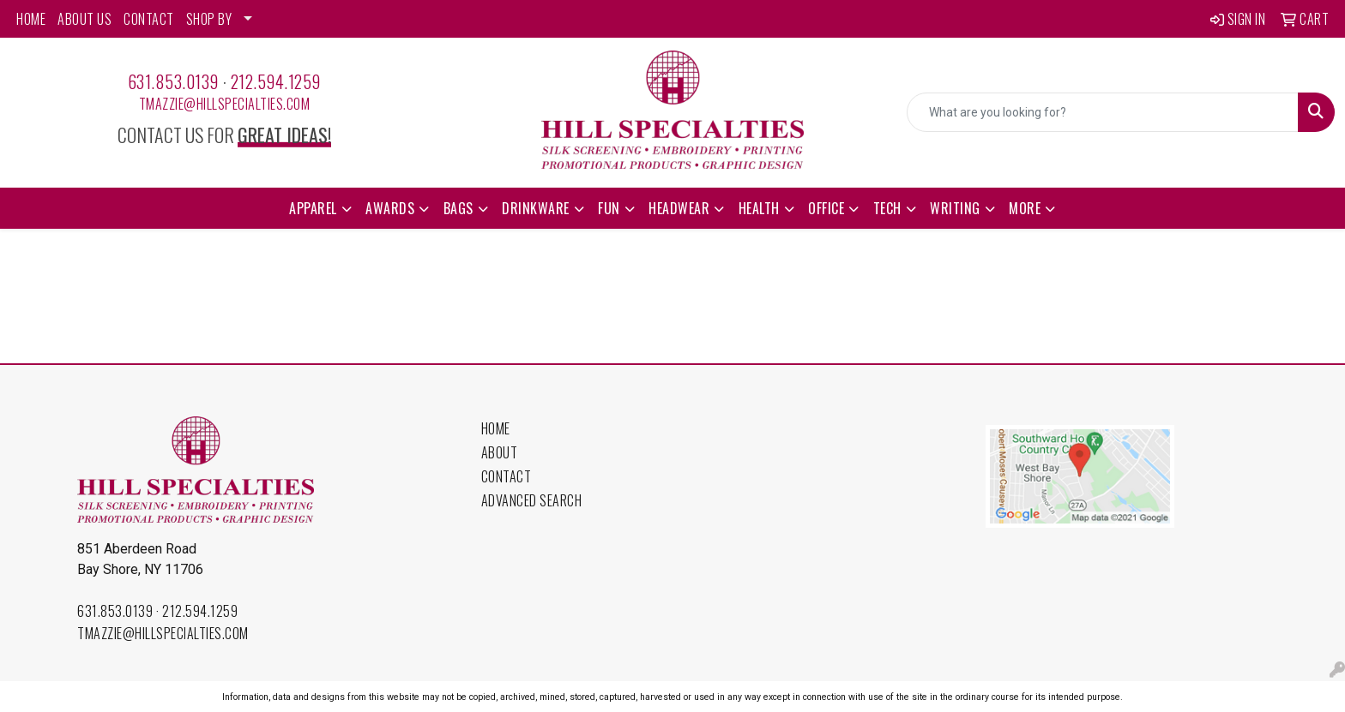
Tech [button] (887, 208)
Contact (506, 476)
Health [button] (759, 208)
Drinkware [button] (536, 208)
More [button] (1024, 208)
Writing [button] (955, 208)
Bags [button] (458, 208)
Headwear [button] (678, 208)
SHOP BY (209, 19)
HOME (30, 19)
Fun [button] (609, 208)
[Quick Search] (1103, 112)
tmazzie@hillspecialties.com (225, 103)
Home (495, 428)
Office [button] (826, 208)
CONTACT (149, 19)
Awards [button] (389, 208)
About (499, 452)
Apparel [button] (313, 208)
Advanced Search (531, 500)
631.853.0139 (173, 81)
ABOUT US (84, 19)
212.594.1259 (276, 81)
